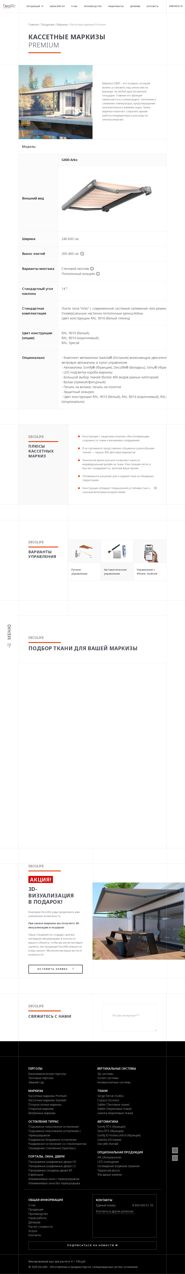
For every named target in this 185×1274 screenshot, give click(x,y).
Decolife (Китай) (107, 1144)
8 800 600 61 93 (175, 6)
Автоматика (107, 1122)
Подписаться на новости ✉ (92, 1245)
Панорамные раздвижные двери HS (52, 1162)
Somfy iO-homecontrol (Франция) (119, 1135)
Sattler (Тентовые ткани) (113, 1105)
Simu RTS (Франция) (110, 1131)
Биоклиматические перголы (47, 1074)
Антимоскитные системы (114, 1082)
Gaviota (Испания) (109, 1140)
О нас (74, 6)
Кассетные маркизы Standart (47, 1100)
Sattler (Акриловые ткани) (114, 1109)
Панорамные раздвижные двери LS (52, 1166)
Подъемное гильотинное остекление (53, 1127)
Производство (93, 6)
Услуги (32, 1231)
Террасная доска (108, 1170)
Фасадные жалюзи (109, 1175)
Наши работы (116, 6)
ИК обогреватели (109, 1157)
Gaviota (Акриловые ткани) (115, 1113)
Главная (33, 24)
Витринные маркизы (41, 1113)
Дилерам (135, 6)
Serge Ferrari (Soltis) (110, 1096)
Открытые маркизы (41, 1109)
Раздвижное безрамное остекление (52, 1140)
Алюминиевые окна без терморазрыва (54, 1183)
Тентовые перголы (40, 1078)
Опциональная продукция (120, 1152)
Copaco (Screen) (108, 1100)
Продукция (35, 6)
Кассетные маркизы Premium (47, 1096)
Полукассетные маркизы (44, 1105)
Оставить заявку (55, 969)
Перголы (35, 1069)
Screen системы (108, 1078)
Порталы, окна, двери (46, 1156)
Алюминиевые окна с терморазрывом (53, 1179)
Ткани (102, 1091)
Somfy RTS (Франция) (111, 1127)
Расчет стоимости (40, 1227)
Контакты (152, 6)
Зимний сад (36, 1082)
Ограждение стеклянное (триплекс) (52, 1148)
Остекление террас (43, 1122)
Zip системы (105, 1074)
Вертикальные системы (116, 1069)
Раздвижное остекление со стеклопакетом (57, 1144)
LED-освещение (108, 1162)
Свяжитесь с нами (49, 1016)
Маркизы (62, 24)
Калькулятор (57, 6)
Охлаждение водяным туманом (118, 1166)
